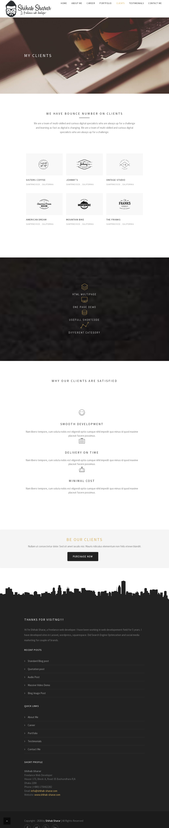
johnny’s (72, 179)
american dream (36, 219)
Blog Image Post (37, 693)
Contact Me (34, 749)
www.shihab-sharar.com (47, 794)
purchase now (83, 556)
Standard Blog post (38, 661)
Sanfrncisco (33, 184)
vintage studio (115, 179)
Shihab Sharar (53, 820)
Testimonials (35, 741)
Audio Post (34, 677)
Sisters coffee (36, 179)
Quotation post (36, 669)
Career (31, 725)
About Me (33, 717)
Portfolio (33, 733)
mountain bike (75, 219)
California (48, 184)
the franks (113, 219)
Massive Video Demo (39, 685)
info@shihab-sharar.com (44, 791)
